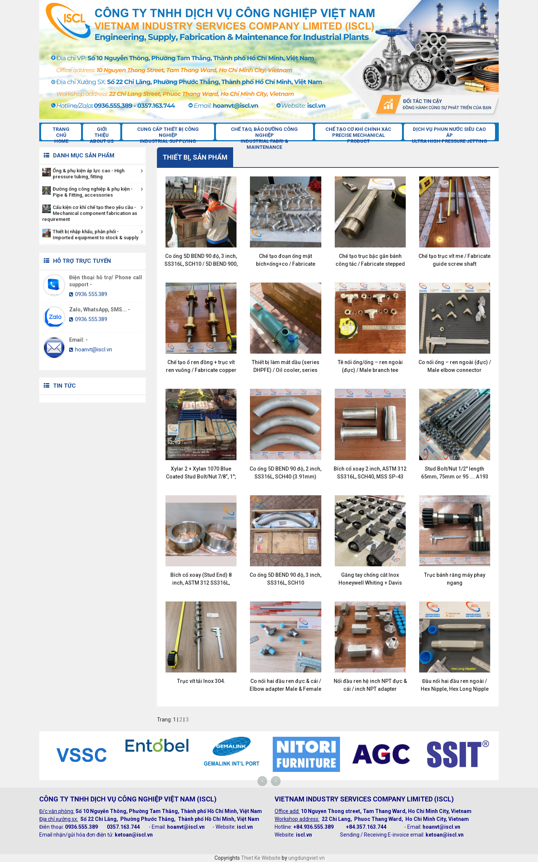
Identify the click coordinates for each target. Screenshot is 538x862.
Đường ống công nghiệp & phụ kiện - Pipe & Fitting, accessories (92, 192)
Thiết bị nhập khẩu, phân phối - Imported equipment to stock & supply (92, 234)
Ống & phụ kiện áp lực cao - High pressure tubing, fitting (92, 173)
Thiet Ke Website (261, 858)
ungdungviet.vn (306, 858)
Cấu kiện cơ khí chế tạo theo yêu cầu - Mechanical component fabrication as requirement (92, 213)
